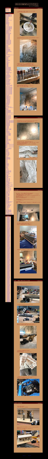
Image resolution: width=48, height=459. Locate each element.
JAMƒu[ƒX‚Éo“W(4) (8, 116)
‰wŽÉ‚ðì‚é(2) (7, 23)
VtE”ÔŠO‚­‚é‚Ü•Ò (8, 205)
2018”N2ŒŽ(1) (8, 246)
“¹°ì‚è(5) (7, 169)
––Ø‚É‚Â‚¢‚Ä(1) (8, 207)
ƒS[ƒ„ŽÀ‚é (7, 165)
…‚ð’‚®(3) (7, 24)
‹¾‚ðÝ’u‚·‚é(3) (7, 78)
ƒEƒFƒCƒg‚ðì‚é (7, 104)
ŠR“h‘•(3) (7, 52)
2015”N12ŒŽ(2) (8, 259)
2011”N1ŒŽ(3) (8, 291)
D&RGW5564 (7, 172)
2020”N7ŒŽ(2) (8, 230)
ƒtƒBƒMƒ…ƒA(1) (7, 32)
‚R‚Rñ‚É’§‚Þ (7, 95)
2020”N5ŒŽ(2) (8, 231)
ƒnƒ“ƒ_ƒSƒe (7, 61)
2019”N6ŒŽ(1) (8, 238)
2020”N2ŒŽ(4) (8, 233)
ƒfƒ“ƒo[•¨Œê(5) (7, 197)
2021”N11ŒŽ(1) (8, 220)
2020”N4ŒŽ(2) (8, 232)
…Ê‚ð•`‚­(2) (7, 73)
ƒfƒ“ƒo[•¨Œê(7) (7, 195)
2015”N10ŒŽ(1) (8, 260)
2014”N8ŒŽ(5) (8, 266)
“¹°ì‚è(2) (7, 208)
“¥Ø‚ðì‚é (7, 48)
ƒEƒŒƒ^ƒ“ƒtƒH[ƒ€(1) (8, 76)
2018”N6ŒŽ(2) (8, 244)
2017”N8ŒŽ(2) (8, 249)
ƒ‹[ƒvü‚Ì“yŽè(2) (8, 39)
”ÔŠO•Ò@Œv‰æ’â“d (8, 176)
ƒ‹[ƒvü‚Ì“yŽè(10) (8, 34)
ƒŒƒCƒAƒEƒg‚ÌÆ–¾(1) (8, 33)
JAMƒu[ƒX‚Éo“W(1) (8, 118)
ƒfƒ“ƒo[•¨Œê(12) (8, 187)
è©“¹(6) (7, 159)
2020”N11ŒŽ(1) (8, 228)
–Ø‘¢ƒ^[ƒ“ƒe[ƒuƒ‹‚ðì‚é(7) (9, 90)
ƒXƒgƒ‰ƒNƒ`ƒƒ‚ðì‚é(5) (8, 41)
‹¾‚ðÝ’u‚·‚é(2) (7, 152)
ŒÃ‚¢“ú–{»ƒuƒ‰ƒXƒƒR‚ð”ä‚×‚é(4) (10, 120)
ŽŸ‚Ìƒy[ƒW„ (29, 455)
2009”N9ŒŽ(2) (8, 301)
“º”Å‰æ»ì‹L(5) (8, 178)
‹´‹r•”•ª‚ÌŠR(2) (7, 127)
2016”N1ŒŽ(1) (8, 258)
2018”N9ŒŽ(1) (8, 242)
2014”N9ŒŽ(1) (8, 265)
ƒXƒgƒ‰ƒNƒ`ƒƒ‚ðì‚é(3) (8, 42)
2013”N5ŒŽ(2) (8, 273)
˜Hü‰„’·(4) (7, 17)
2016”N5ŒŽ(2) (8, 256)
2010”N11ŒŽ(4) (8, 292)
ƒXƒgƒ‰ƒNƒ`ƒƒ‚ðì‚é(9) (8, 30)
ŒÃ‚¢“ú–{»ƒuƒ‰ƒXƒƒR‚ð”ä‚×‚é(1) (10, 122)
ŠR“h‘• (6, 53)
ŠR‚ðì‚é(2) (7, 141)
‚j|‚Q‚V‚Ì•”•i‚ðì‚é (8, 60)
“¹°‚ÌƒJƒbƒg (7, 212)
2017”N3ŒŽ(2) (8, 251)
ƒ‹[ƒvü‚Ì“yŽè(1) (8, 44)
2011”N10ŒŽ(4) (8, 285)
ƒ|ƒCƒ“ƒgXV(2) (8, 82)
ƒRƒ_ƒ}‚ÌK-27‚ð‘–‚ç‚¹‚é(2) (8, 171)
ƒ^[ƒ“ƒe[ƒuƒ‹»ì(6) (8, 186)
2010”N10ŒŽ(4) (8, 293)
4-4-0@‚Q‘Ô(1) (7, 154)
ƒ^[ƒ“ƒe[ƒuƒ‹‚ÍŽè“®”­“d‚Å (9, 70)
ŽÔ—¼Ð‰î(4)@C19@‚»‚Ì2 (9, 201)
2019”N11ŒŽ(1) (8, 235)
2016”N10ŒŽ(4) (8, 253)
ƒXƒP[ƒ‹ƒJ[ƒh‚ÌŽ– (8, 80)
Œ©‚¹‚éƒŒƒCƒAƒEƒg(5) (8, 69)
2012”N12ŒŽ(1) (8, 276)
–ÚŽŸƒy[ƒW (7, 9)
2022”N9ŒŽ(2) (8, 217)
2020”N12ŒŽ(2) (8, 227)
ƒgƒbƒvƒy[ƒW (7, 8)
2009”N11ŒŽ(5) (8, 300)
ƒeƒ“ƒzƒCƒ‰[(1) (8, 132)
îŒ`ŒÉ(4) (7, 64)
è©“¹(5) (7, 160)
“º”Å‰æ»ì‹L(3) (8, 179)
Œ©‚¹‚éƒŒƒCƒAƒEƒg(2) (8, 111)
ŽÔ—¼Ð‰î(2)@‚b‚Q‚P (8, 210)
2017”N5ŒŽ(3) (8, 250)
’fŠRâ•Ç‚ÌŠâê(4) (8, 77)
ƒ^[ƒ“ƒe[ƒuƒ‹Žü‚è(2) (8, 134)
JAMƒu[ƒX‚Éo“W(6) (8, 115)
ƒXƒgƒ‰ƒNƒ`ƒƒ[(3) (8, 97)
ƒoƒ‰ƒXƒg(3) (7, 163)
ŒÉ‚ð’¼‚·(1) (7, 151)
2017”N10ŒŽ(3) (8, 248)
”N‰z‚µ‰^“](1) (7, 182)
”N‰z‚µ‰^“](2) (7, 181)
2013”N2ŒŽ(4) (8, 275)
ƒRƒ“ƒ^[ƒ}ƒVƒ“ (8, 94)
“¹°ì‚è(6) (7, 168)
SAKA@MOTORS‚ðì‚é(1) (9, 16)
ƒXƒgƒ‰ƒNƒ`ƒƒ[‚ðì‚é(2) (9, 51)
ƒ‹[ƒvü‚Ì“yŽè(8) (8, 35)
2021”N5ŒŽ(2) (8, 224)
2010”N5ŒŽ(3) (8, 296)
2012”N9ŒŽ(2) (8, 278)
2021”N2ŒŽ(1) (8, 226)
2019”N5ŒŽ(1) (8, 239)
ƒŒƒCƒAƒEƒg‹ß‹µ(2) (8, 50)
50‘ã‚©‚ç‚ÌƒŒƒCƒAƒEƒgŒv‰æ (9, 214)
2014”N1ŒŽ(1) (8, 269)
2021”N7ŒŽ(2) (8, 223)
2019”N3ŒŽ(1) (8, 240)
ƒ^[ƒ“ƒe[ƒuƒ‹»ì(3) (8, 189)
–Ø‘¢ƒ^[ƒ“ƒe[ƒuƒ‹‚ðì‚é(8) (9, 89)
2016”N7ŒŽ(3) (8, 255)
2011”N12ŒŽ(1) (8, 284)
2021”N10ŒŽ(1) (8, 221)
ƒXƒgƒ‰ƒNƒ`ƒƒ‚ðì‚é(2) (8, 43)
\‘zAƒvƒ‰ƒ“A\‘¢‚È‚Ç (9, 213)
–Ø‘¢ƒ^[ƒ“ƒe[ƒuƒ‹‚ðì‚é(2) (9, 93)
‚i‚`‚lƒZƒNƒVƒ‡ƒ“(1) (8, 102)
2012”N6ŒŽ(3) (8, 280)
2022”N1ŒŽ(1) (8, 219)
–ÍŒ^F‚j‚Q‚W (7, 10)
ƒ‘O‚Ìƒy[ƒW (24, 455)
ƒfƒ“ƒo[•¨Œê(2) (7, 199)
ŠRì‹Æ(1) (7, 59)
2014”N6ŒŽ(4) (8, 267)
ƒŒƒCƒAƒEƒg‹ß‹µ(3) (8, 49)
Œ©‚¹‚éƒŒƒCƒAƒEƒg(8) (8, 67)
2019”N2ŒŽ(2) (8, 241)
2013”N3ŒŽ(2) (8, 274)
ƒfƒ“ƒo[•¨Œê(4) (7, 198)
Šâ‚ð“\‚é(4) (7, 136)
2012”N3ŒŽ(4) (8, 282)
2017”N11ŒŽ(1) (8, 247)
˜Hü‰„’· (7, 19)
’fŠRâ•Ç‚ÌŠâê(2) (8, 81)
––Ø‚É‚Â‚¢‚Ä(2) (8, 206)
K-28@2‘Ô (7, 174)
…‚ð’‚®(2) (7, 25)
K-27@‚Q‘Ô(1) (7, 153)
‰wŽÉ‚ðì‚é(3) (7, 22)
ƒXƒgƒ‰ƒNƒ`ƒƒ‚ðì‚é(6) (8, 40)
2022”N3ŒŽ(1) (8, 218)
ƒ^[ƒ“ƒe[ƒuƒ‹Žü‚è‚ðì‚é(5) (9, 26)
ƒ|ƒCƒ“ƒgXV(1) (8, 86)
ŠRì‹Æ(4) (7, 57)
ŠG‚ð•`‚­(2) (7, 167)
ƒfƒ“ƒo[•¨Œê (7, 200)
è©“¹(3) (7, 161)
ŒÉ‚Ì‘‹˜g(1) (7, 109)
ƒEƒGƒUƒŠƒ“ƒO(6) (8, 84)
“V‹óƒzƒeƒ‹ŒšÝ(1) (8, 75)
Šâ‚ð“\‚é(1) (7, 138)
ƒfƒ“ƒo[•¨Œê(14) (8, 183)
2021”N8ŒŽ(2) (8, 222)
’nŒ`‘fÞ (7, 196)
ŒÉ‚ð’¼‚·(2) (7, 150)
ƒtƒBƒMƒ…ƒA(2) (7, 31)
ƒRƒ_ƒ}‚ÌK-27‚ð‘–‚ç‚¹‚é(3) (8, 170)
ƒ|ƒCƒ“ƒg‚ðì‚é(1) (8, 71)
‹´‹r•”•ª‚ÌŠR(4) (7, 126)
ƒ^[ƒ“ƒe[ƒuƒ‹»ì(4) (8, 188)
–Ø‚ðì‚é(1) (7, 21)
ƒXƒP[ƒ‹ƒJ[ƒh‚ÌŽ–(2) (8, 79)
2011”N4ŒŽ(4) (8, 289)
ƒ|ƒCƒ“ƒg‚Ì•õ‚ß (8, 203)
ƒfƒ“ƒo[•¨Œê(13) (8, 185)
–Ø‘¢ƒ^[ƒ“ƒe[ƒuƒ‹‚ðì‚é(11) (9, 87)
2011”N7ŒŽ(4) (8, 287)
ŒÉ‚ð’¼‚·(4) (7, 149)
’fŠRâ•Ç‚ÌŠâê (7, 106)
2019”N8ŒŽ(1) (8, 237)
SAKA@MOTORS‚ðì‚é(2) (9, 15)
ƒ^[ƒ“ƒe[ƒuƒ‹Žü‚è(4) (8, 133)
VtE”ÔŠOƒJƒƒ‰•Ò (8, 204)
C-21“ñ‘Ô (7, 105)
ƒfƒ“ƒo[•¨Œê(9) (7, 194)
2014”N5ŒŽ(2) (8, 268)
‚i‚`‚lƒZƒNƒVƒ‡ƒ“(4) (8, 100)
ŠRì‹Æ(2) (7, 58)
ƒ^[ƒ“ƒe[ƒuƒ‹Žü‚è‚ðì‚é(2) (9, 28)
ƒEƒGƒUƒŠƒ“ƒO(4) (8, 123)
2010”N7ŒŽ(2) (8, 295)
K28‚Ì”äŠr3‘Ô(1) (7, 143)
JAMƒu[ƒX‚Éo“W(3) (8, 117)
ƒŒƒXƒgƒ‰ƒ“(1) (7, 103)
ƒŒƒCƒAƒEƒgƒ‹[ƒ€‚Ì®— (9, 72)
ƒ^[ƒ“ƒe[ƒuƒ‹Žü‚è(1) (8, 135)
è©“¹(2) (7, 162)
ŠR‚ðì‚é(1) (7, 142)
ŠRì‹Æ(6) (7, 46)
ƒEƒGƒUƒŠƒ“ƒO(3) (8, 124)
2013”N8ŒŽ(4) (8, 271)
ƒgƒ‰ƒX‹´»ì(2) (8, 192)
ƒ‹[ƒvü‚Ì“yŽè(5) (8, 37)
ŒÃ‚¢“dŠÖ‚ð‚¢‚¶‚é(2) (8, 158)
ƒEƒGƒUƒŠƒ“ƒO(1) (8, 125)
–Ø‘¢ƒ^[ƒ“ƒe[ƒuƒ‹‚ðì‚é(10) (9, 88)
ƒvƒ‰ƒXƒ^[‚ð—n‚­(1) (8, 140)
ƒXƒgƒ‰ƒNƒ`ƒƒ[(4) (8, 96)
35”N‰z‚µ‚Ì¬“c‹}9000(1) (8, 129)
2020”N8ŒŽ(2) (8, 229)
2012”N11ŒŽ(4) (8, 277)
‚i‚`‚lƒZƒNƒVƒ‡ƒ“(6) (8, 99)
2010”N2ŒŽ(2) (8, 298)
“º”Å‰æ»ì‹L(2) (8, 180)
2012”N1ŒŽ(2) (8, 283)
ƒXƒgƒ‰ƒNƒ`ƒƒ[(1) (8, 98)
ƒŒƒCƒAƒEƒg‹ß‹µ (8, 62)
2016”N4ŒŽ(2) (8, 257)
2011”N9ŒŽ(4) (8, 286)
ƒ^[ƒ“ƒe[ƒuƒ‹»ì (8, 190)
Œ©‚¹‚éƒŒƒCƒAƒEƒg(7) (8, 68)
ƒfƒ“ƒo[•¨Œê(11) (8, 191)
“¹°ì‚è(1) (7, 209)
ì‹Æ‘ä (7, 156)
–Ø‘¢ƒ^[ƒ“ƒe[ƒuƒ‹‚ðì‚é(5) (9, 91)
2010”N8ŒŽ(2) (8, 294)
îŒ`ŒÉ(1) (7, 66)
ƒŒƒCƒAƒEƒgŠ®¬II (8, 14)
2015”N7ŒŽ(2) (8, 262)
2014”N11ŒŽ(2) (8, 264)
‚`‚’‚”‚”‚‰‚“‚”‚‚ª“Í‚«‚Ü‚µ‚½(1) (9, 85)
